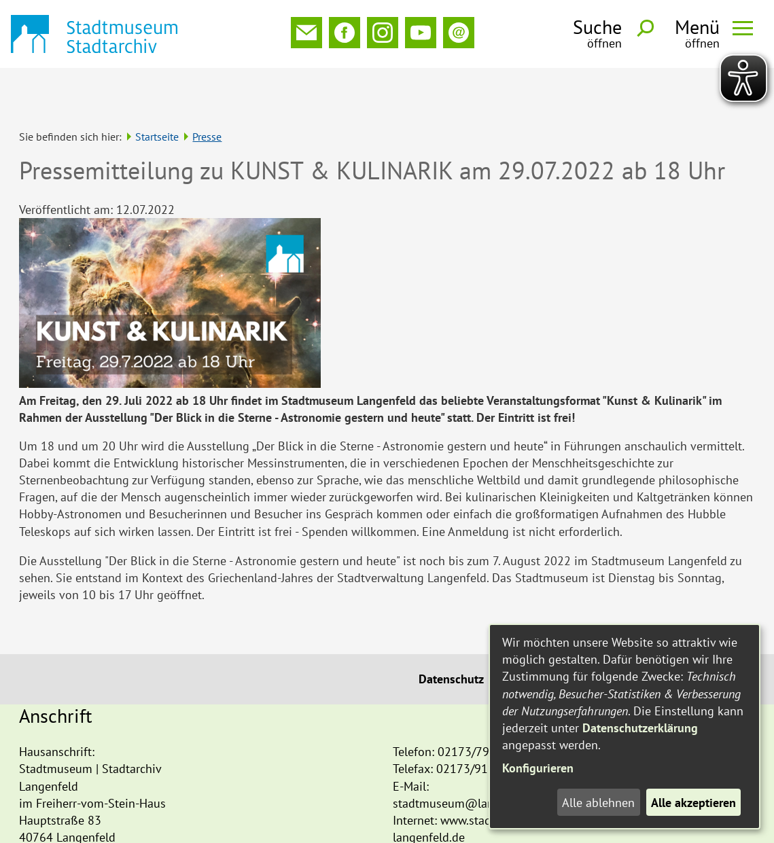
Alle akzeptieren (693, 802)
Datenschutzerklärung (640, 728)
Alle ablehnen (598, 802)
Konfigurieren (538, 768)
